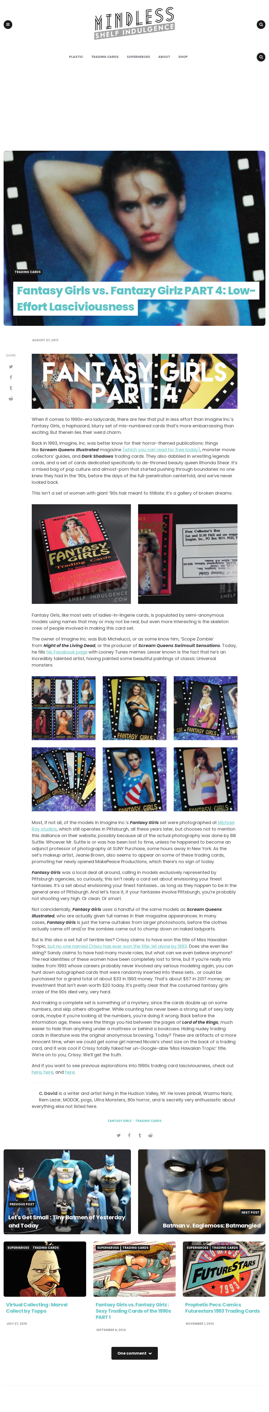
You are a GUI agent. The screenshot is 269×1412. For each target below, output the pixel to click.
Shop (183, 64)
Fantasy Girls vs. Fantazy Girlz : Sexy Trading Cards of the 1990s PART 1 (133, 1318)
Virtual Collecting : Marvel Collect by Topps (37, 1315)
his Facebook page (66, 660)
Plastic (76, 64)
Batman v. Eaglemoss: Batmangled (205, 1233)
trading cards (148, 1128)
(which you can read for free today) (161, 458)
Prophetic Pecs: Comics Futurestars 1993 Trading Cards (222, 1315)
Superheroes (138, 64)
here (36, 1080)
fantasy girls (120, 1128)
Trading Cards (105, 64)
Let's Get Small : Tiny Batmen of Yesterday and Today (57, 1229)
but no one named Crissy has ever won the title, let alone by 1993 (117, 954)
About (164, 64)
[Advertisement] (134, 114)
